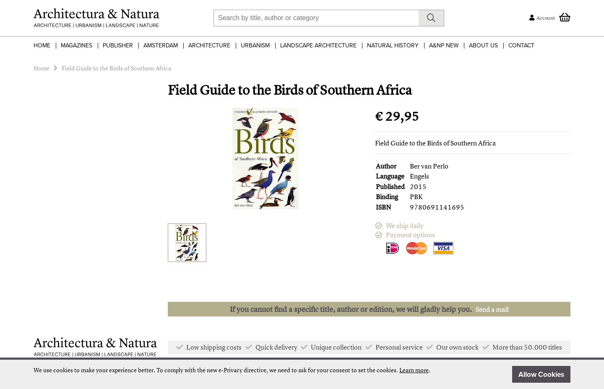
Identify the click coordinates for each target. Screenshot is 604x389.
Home (42, 45)
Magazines (76, 45)
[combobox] (316, 18)
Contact (521, 45)
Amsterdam (160, 45)
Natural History (393, 45)
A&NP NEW (443, 45)
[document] (302, 374)
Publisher (118, 45)
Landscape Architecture (318, 45)
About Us (483, 45)
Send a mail (492, 309)
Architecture (209, 45)
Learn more (414, 370)
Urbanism (255, 45)
